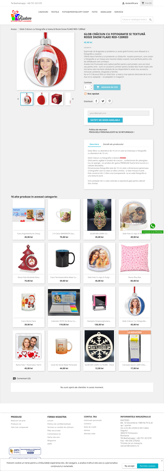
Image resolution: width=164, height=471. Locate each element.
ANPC (49, 444)
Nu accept (129, 465)
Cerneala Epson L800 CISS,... (134, 365)
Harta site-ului (53, 437)
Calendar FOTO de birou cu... (64, 321)
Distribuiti (96, 101)
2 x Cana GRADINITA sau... (64, 233)
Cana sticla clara (28, 321)
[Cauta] (137, 19)
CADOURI (43, 11)
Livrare (50, 420)
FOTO (95, 11)
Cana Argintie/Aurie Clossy (28, 233)
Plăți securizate (53, 430)
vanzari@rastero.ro (129, 445)
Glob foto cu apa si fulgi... (99, 277)
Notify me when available (105, 120)
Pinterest (109, 101)
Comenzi (87, 423)
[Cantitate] (87, 87)
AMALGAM (106, 11)
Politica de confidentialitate (59, 424)
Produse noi (16, 424)
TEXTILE (55, 11)
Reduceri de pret (18, 420)
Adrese (87, 430)
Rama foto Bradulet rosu (28, 277)
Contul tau (90, 416)
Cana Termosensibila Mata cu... (64, 277)
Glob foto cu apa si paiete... (135, 233)
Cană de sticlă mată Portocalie (64, 365)
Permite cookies (147, 465)
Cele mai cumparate (19, 427)
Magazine (51, 440)
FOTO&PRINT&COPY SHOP (75, 11)
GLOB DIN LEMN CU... (99, 233)
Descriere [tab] (94, 144)
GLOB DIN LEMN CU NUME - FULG (99, 365)
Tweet (102, 101)
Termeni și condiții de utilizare (60, 427)
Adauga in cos (107, 87)
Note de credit (90, 427)
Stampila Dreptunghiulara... (99, 321)
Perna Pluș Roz (134, 277)
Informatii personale (93, 420)
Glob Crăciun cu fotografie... (134, 321)
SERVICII (118, 11)
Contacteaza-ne (54, 434)
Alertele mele (89, 433)
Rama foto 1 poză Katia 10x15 (28, 365)
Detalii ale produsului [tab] (113, 144)
